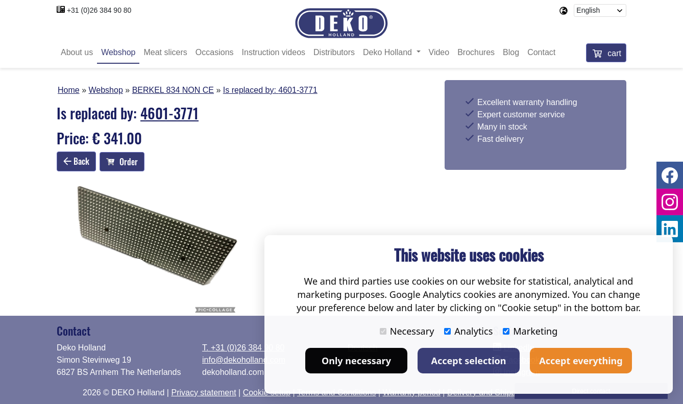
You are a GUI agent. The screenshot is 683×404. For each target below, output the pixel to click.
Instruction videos (274, 52)
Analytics (468, 331)
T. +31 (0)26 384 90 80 (243, 347)
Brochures (476, 52)
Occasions (215, 52)
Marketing (530, 331)
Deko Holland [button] (388, 52)
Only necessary (356, 361)
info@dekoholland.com (243, 360)
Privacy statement (203, 392)
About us (77, 52)
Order (122, 162)
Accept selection (468, 361)
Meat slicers (165, 52)
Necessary (407, 331)
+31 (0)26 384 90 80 (99, 10)
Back (76, 161)
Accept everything (580, 361)
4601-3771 (298, 90)
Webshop (118, 52)
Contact (541, 52)
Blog (511, 52)
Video (439, 52)
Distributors (334, 52)
